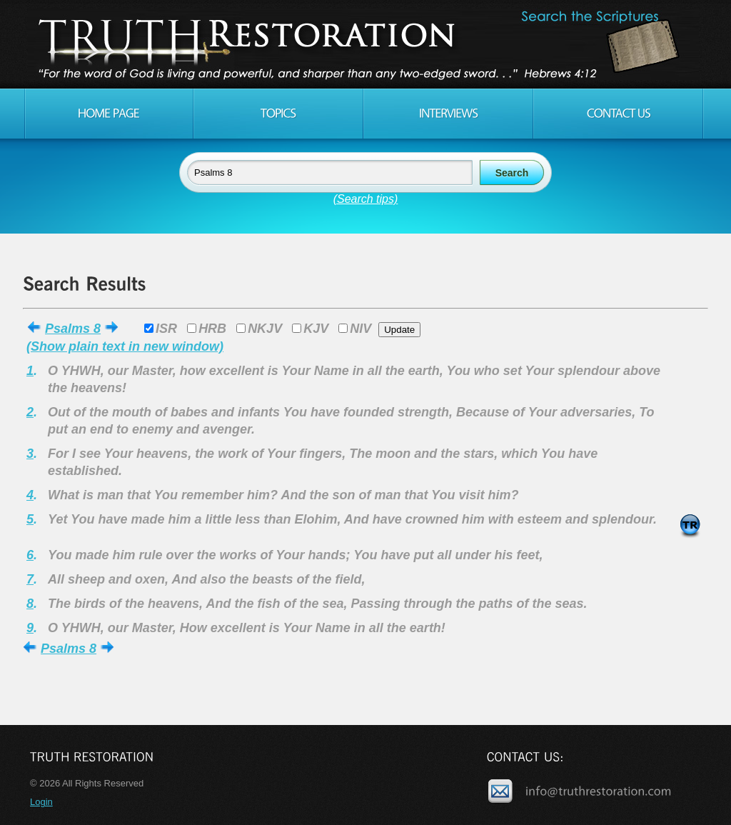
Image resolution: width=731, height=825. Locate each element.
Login (41, 801)
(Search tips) (365, 199)
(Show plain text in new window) (124, 346)
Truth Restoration (363, 44)
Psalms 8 (73, 328)
